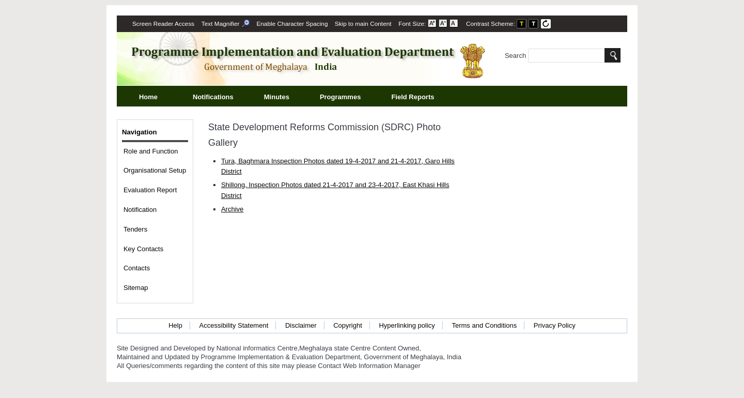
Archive (234, 209)
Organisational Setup (157, 171)
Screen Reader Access (165, 23)
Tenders (137, 229)
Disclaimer (301, 325)
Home (150, 97)
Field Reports (426, 98)
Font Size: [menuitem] (430, 23)
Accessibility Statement (234, 325)
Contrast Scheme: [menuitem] (510, 23)
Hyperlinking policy (407, 325)
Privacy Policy (555, 325)
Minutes (290, 98)
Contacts (139, 268)
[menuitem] (165, 24)
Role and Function (153, 151)
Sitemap (138, 288)
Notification (142, 209)
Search (554, 55)
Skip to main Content (365, 23)
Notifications (227, 98)
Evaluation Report (152, 190)
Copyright (347, 325)
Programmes (354, 98)
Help (175, 325)
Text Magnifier (228, 23)
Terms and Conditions (484, 325)
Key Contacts (145, 249)
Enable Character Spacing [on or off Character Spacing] (294, 23)
